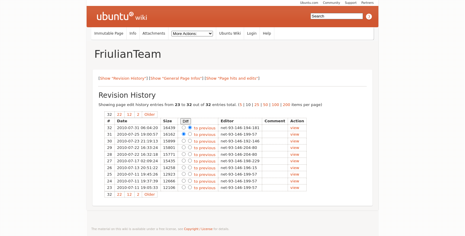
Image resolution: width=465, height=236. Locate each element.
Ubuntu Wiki (230, 33)
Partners (367, 2)
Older (149, 114)
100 (275, 104)
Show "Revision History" (123, 78)
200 (286, 104)
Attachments (154, 33)
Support (351, 2)
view (294, 128)
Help (267, 33)
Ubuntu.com (309, 2)
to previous (204, 128)
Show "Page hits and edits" (232, 78)
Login (252, 33)
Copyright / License (198, 229)
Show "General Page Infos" (176, 78)
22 (119, 114)
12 (129, 114)
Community (331, 2)
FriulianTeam (127, 54)
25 (256, 104)
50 (265, 104)
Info (133, 33)
